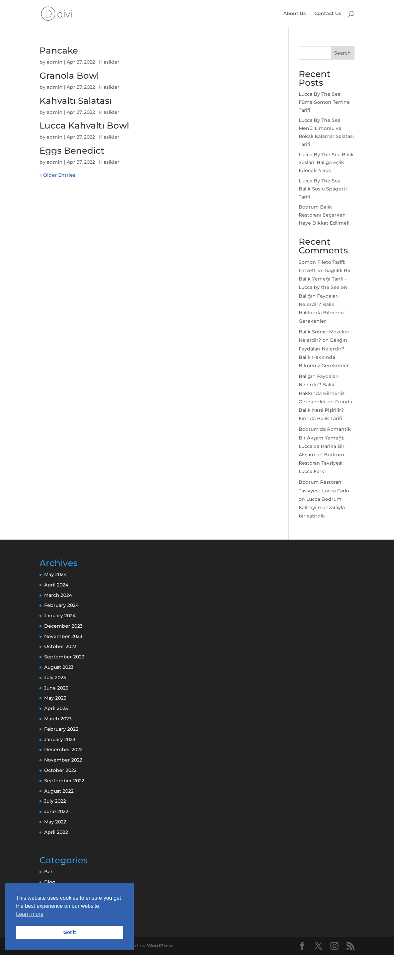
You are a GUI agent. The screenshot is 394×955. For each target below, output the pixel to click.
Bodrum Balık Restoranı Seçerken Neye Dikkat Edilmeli (324, 215)
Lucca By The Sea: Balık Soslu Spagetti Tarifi (323, 189)
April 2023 (56, 708)
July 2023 (55, 677)
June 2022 (56, 811)
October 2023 (60, 646)
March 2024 (58, 595)
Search (342, 53)
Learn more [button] (29, 914)
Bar (48, 872)
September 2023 (64, 657)
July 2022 (55, 801)
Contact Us (327, 13)
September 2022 (64, 781)
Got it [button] (69, 932)
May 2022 (55, 822)
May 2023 (55, 698)
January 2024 (60, 616)
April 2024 (56, 585)
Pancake (58, 50)
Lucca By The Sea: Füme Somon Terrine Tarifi (324, 102)
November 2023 (63, 636)
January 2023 (59, 739)
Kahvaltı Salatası (75, 100)
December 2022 (63, 749)
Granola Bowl (69, 75)
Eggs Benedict (71, 150)
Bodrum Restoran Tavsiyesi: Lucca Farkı (321, 463)
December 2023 (63, 626)
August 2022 (59, 791)
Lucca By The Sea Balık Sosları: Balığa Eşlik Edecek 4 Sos (326, 163)
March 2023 (58, 719)
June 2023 (56, 688)
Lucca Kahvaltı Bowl (84, 125)
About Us (294, 13)
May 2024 (55, 574)
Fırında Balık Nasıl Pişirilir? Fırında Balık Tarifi (325, 410)
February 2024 (61, 605)
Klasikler (109, 62)
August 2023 (59, 667)
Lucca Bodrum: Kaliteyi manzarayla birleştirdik (322, 507)
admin (55, 62)
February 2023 (61, 729)
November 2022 (63, 760)
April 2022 (56, 832)
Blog (50, 882)
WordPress (160, 946)
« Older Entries (57, 175)
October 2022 (60, 770)
